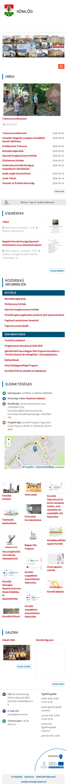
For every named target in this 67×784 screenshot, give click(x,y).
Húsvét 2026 (8, 639)
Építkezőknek (12, 359)
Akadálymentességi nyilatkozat (33, 782)
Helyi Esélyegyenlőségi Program (21, 365)
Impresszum (29, 777)
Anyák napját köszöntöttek (16, 173)
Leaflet (27, 467)
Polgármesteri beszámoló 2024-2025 (24, 345)
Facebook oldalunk (35, 398)
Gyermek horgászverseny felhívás (19, 155)
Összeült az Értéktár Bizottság (18, 183)
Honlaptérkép (16, 777)
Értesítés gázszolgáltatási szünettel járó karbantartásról (34, 314)
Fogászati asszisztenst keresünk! (22, 320)
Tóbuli (5, 221)
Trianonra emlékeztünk (14, 118)
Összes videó (58, 684)
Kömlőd (19, 11)
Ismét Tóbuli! (9, 178)
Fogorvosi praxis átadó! (16, 325)
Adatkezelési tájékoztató (46, 777)
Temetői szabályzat (15, 340)
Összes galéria (23, 666)
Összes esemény (57, 271)
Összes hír (59, 191)
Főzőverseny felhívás (13, 160)
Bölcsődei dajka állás (13, 150)
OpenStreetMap (45, 467)
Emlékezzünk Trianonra (14, 146)
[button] (35, 449)
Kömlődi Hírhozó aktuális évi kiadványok (25, 370)
